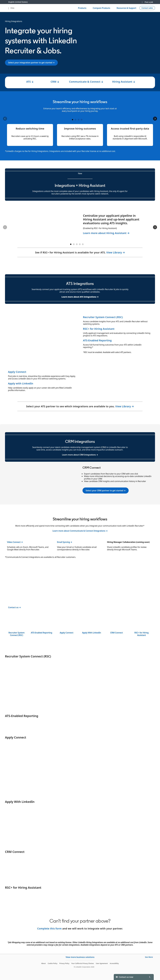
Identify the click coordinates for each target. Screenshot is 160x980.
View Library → (115, 252)
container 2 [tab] (75, 119)
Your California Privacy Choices (82, 963)
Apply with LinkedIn (20, 383)
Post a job (149, 2)
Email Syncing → (64, 542)
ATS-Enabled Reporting (97, 340)
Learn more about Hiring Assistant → (106, 233)
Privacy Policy (64, 963)
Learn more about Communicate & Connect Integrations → (80, 530)
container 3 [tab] (78, 119)
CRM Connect (116, 632)
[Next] (155, 119)
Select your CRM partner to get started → (106, 490)
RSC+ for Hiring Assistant (98, 328)
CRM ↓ (55, 81)
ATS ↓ (30, 81)
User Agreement (102, 963)
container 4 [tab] (81, 119)
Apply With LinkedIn (91, 632)
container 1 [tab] (72, 119)
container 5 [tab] (82, 244)
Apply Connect (17, 372)
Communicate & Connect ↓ (86, 81)
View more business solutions (80, 957)
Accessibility (114, 963)
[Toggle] (150, 977)
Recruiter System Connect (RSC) (103, 317)
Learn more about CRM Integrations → (80, 454)
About (43, 963)
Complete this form (49, 928)
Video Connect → (15, 542)
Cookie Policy (52, 963)
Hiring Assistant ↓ (123, 81)
